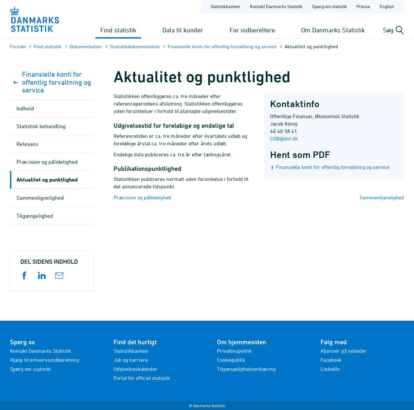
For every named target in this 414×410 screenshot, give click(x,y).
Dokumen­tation (86, 46)
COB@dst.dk (284, 138)
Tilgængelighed (34, 216)
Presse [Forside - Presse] (363, 6)
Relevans (27, 144)
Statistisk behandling (41, 126)
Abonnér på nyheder (344, 351)
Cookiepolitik (231, 360)
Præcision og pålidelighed (142, 197)
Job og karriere (131, 360)
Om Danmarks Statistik (333, 30)
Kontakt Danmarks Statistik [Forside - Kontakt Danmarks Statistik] (276, 6)
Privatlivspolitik (234, 351)
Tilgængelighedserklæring (246, 369)
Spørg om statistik (30, 369)
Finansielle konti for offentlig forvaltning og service (222, 46)
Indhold (25, 108)
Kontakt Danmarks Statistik (40, 351)
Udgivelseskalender (136, 369)
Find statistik (118, 30)
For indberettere (252, 30)
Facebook (331, 360)
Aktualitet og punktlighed (47, 179)
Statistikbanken (225, 6)
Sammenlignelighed (382, 197)
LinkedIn (330, 369)
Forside (18, 46)
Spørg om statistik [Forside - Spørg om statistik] (329, 6)
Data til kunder (182, 30)
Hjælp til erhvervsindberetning (44, 360)
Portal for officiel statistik (142, 378)
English (387, 6)
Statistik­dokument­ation (135, 46)
